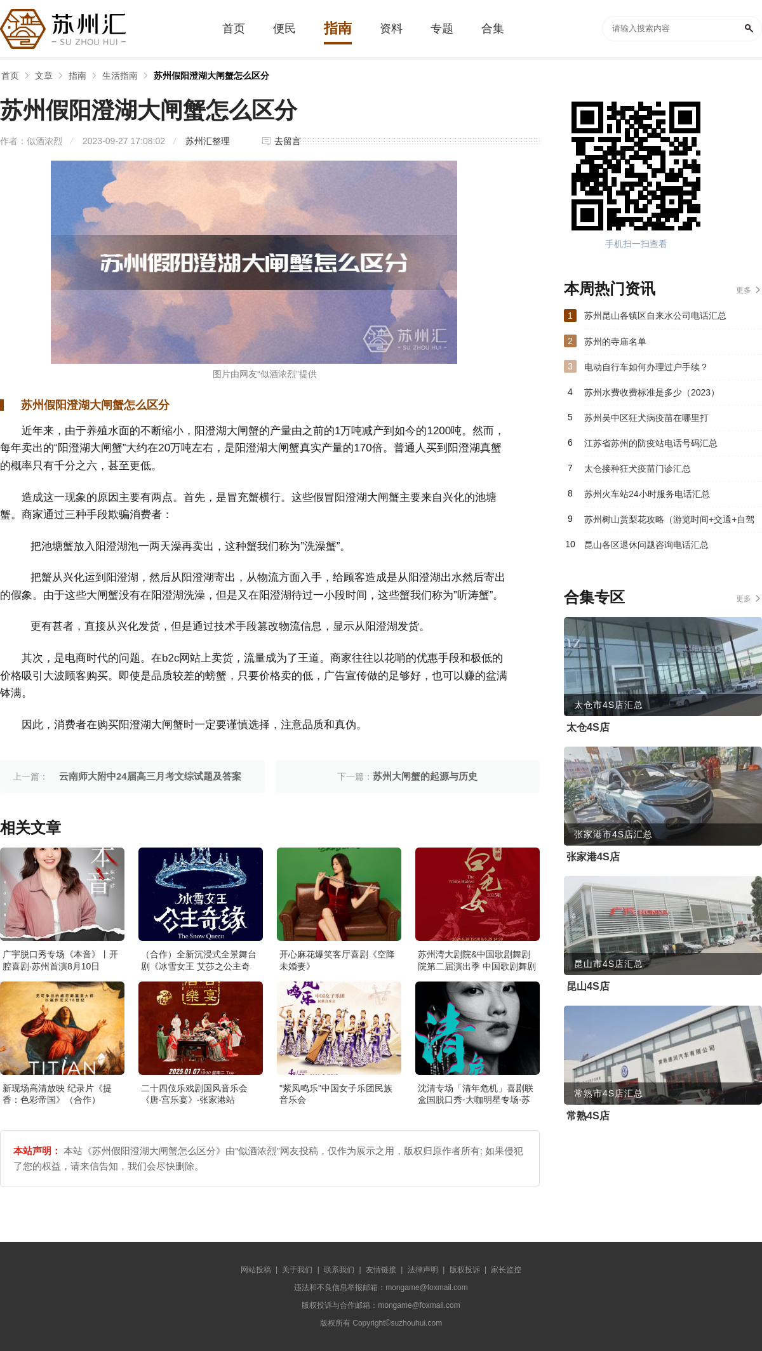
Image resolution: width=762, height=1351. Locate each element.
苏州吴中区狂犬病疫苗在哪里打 (646, 418)
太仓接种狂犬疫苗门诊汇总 (637, 468)
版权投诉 (465, 1269)
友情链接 (381, 1269)
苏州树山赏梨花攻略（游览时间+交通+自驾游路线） (669, 523)
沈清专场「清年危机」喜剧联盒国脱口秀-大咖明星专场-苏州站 (475, 1099)
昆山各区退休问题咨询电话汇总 (646, 545)
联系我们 (339, 1269)
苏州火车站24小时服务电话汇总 (647, 494)
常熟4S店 (588, 1115)
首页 (10, 75)
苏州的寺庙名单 (615, 341)
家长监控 (506, 1269)
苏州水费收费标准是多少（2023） (651, 392)
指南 (77, 75)
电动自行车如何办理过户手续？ (646, 367)
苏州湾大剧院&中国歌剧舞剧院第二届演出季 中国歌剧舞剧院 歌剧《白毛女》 (477, 965)
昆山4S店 (588, 986)
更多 (743, 290)
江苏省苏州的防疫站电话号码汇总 (651, 443)
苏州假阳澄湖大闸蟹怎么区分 (211, 75)
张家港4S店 (593, 856)
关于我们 (297, 1269)
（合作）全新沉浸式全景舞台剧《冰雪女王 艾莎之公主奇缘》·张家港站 (199, 965)
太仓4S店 (588, 727)
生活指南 (120, 75)
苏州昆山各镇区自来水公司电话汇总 (655, 315)
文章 (44, 75)
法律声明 (423, 1269)
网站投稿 (256, 1269)
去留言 (287, 141)
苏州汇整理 (207, 141)
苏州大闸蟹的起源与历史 (425, 776)
